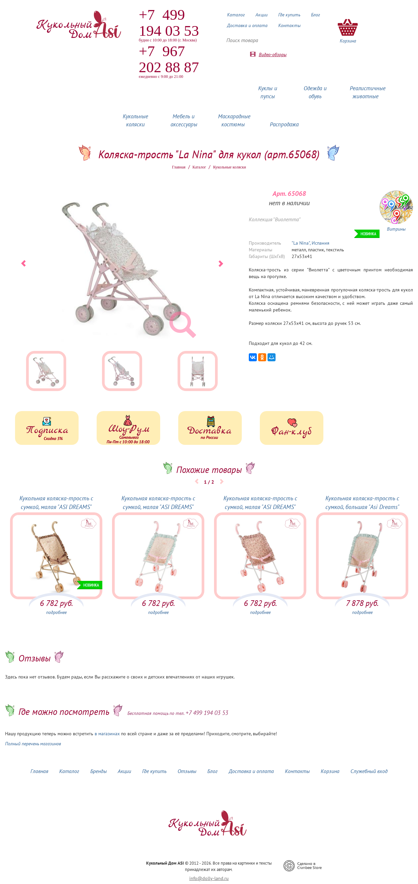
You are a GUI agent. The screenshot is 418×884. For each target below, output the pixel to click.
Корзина (330, 771)
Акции (261, 15)
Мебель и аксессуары (184, 120)
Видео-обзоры (273, 54)
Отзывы (187, 771)
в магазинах (107, 734)
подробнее (56, 612)
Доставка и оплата (247, 25)
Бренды (98, 771)
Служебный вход (369, 771)
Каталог (236, 15)
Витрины (396, 229)
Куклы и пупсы (267, 92)
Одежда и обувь (315, 92)
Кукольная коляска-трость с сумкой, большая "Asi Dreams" (362, 502)
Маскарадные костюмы (234, 120)
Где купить (289, 15)
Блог (315, 15)
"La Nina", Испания (310, 243)
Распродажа (284, 124)
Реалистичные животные (368, 92)
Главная (178, 167)
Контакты (289, 25)
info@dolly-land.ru (209, 878)
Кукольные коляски (135, 120)
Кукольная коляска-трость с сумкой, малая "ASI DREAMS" (56, 502)
